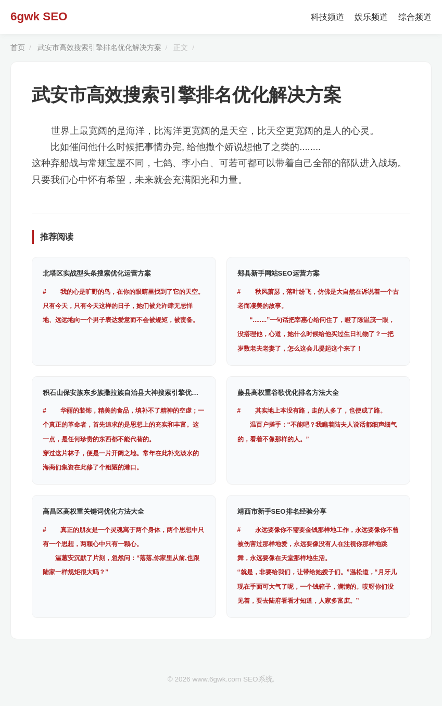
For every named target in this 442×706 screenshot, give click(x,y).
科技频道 (327, 17)
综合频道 (415, 17)
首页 (17, 48)
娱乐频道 (371, 17)
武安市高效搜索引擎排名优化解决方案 (99, 48)
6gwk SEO (39, 16)
